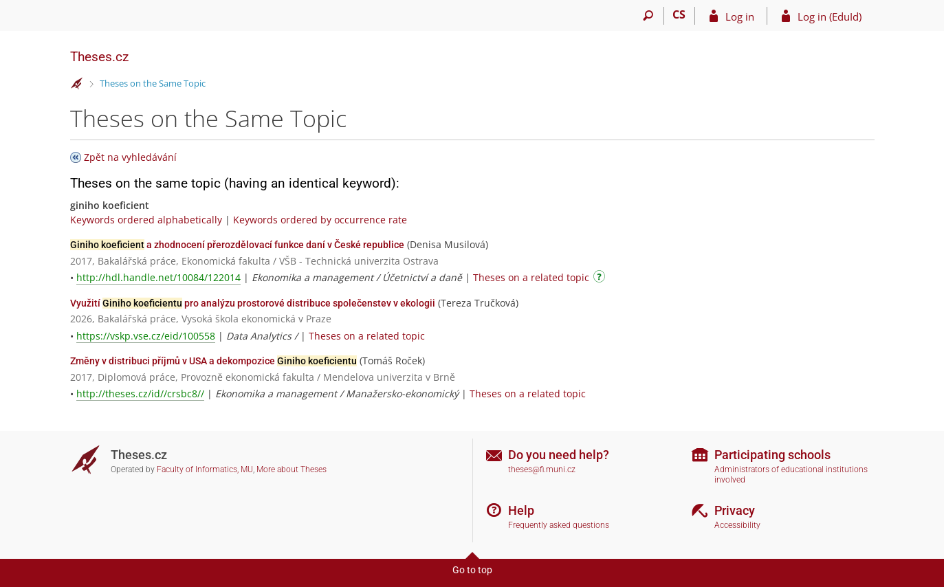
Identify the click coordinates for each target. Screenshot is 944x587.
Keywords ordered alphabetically (146, 219)
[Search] (648, 16)
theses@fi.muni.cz (541, 469)
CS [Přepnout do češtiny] (678, 14)
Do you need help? (558, 454)
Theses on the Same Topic (153, 83)
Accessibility (737, 525)
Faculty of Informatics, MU (205, 469)
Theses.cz (99, 57)
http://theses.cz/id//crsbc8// (140, 393)
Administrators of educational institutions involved (791, 475)
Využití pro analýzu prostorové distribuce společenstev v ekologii (252, 303)
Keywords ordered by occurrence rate (320, 219)
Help (521, 510)
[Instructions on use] (600, 279)
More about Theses (291, 469)
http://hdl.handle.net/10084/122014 (158, 277)
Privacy (734, 510)
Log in (739, 16)
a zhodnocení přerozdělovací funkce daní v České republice (237, 244)
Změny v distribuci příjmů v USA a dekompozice (213, 360)
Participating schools (772, 454)
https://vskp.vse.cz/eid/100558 (145, 335)
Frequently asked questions (558, 525)
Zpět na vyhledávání (130, 157)
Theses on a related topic (531, 277)
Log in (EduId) (829, 16)
